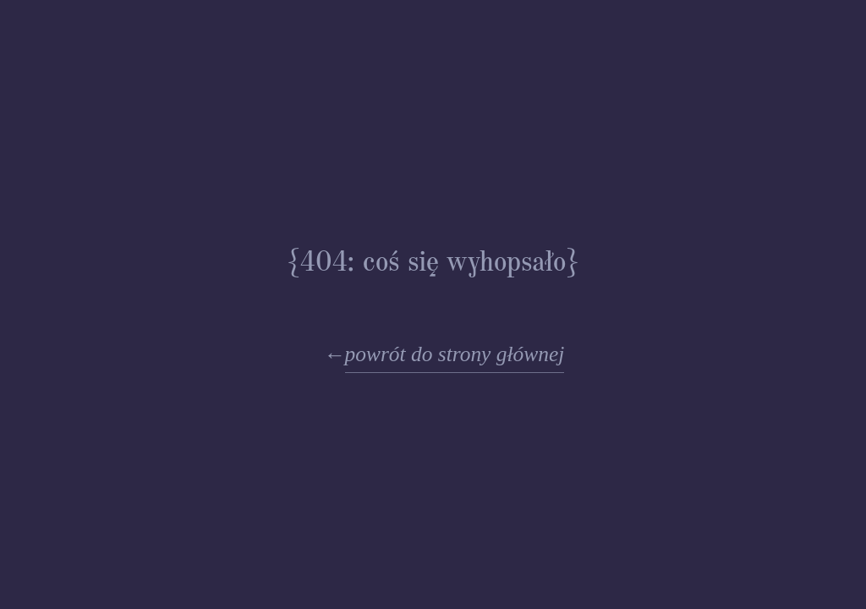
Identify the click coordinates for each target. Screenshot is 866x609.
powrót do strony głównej (455, 354)
